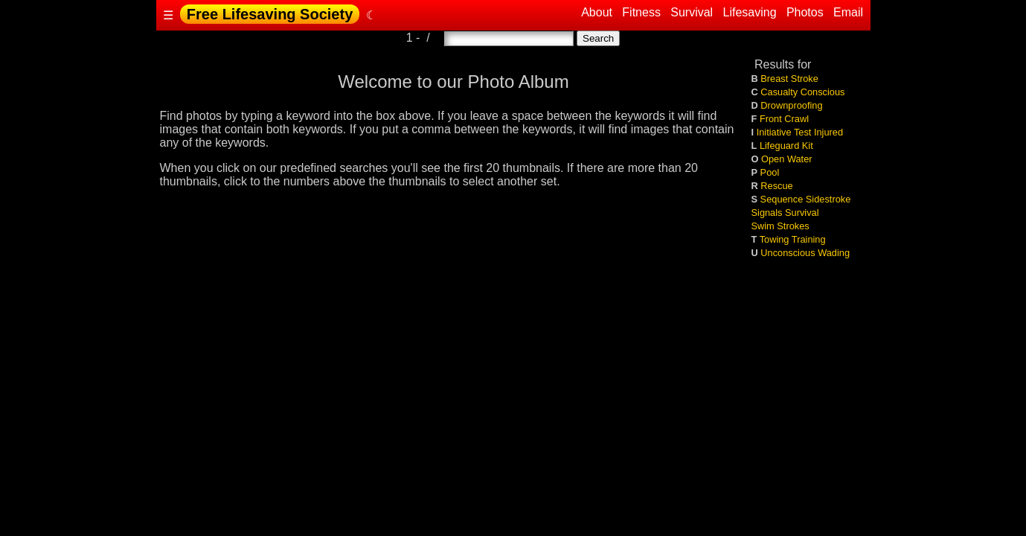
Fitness (641, 12)
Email (848, 12)
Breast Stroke (789, 78)
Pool (770, 172)
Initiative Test (784, 132)
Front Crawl (784, 118)
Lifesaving (749, 12)
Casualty (779, 92)
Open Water (786, 159)
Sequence (782, 199)
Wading (834, 252)
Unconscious (787, 252)
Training (809, 239)
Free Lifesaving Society (270, 14)
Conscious (823, 92)
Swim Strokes (780, 226)
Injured (828, 132)
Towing (774, 239)
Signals (767, 212)
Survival (691, 12)
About (597, 12)
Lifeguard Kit (786, 145)
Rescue (776, 185)
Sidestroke (828, 199)
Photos (805, 12)
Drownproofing (791, 105)
